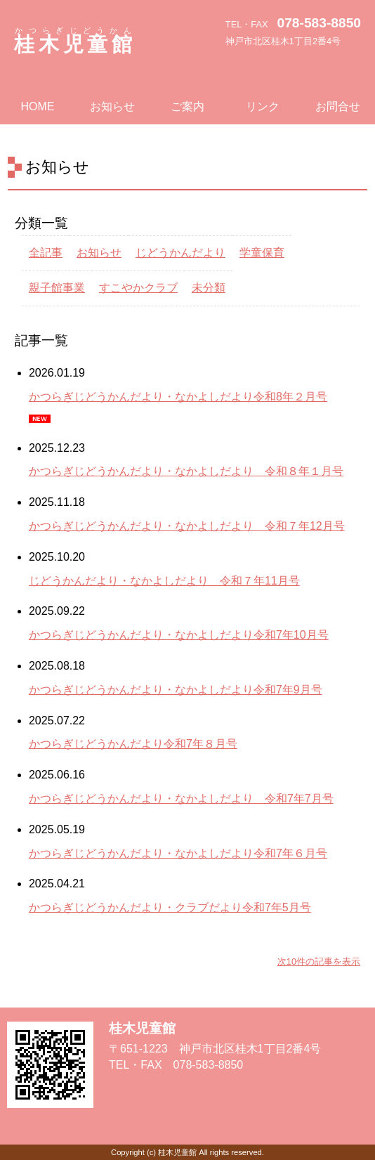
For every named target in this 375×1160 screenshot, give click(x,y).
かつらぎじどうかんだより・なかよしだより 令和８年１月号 (186, 471)
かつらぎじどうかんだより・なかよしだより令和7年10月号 (179, 635)
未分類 (208, 288)
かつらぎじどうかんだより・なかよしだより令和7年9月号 (175, 690)
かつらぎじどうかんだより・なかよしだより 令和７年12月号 (187, 526)
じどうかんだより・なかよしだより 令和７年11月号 (164, 581)
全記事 (46, 253)
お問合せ (337, 106)
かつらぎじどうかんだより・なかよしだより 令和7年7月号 (181, 798)
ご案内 (187, 106)
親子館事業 (57, 288)
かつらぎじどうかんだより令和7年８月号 (133, 744)
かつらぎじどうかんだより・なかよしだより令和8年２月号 (178, 397)
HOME (37, 106)
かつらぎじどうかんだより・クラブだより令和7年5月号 (170, 907)
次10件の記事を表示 (318, 961)
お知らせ (112, 106)
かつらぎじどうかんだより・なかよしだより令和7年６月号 (178, 853)
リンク (262, 106)
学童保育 (261, 253)
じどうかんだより (180, 253)
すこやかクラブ (138, 288)
